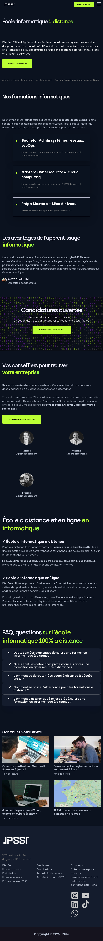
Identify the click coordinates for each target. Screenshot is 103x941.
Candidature (83, 4)
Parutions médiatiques (84, 877)
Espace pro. (78, 865)
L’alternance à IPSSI (14, 881)
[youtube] (87, 895)
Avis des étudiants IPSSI (51, 877)
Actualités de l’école (49, 873)
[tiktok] (87, 904)
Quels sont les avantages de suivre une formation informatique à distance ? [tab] (50, 654)
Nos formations (11, 869)
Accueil (6, 80)
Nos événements (12, 877)
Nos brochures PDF (17, 63)
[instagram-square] (76, 895)
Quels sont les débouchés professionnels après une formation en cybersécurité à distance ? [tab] (51, 665)
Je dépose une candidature (22, 419)
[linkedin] (76, 904)
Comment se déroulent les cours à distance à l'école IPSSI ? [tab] (52, 677)
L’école (6, 865)
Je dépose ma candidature (51, 330)
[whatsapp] (76, 913)
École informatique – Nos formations (32, 80)
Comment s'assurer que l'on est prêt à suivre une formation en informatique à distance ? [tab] (49, 700)
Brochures (43, 865)
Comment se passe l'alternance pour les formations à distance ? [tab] (53, 688)
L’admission (9, 873)
